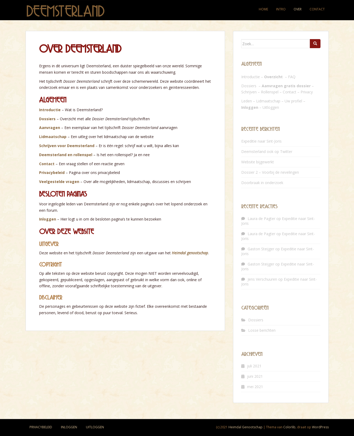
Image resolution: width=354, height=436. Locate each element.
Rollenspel (269, 91)
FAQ (291, 76)
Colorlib (289, 427)
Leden (246, 100)
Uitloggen (271, 107)
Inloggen (47, 219)
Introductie (50, 109)
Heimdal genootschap (190, 252)
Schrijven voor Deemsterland (66, 145)
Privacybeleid (52, 172)
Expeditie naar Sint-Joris (261, 141)
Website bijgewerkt (257, 161)
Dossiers (47, 118)
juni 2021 (255, 376)
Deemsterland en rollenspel (65, 154)
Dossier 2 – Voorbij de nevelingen (270, 172)
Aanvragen (49, 127)
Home (263, 9)
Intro (281, 9)
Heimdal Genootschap (245, 427)
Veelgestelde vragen (59, 181)
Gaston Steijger (261, 248)
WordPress (320, 427)
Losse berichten (262, 330)
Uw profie (293, 100)
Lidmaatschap (52, 136)
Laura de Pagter (261, 218)
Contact (317, 9)
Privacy (307, 91)
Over (298, 9)
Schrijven (249, 91)
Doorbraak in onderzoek (262, 182)
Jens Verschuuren (262, 279)
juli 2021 (254, 365)
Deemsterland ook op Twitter (266, 151)
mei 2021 (255, 386)
